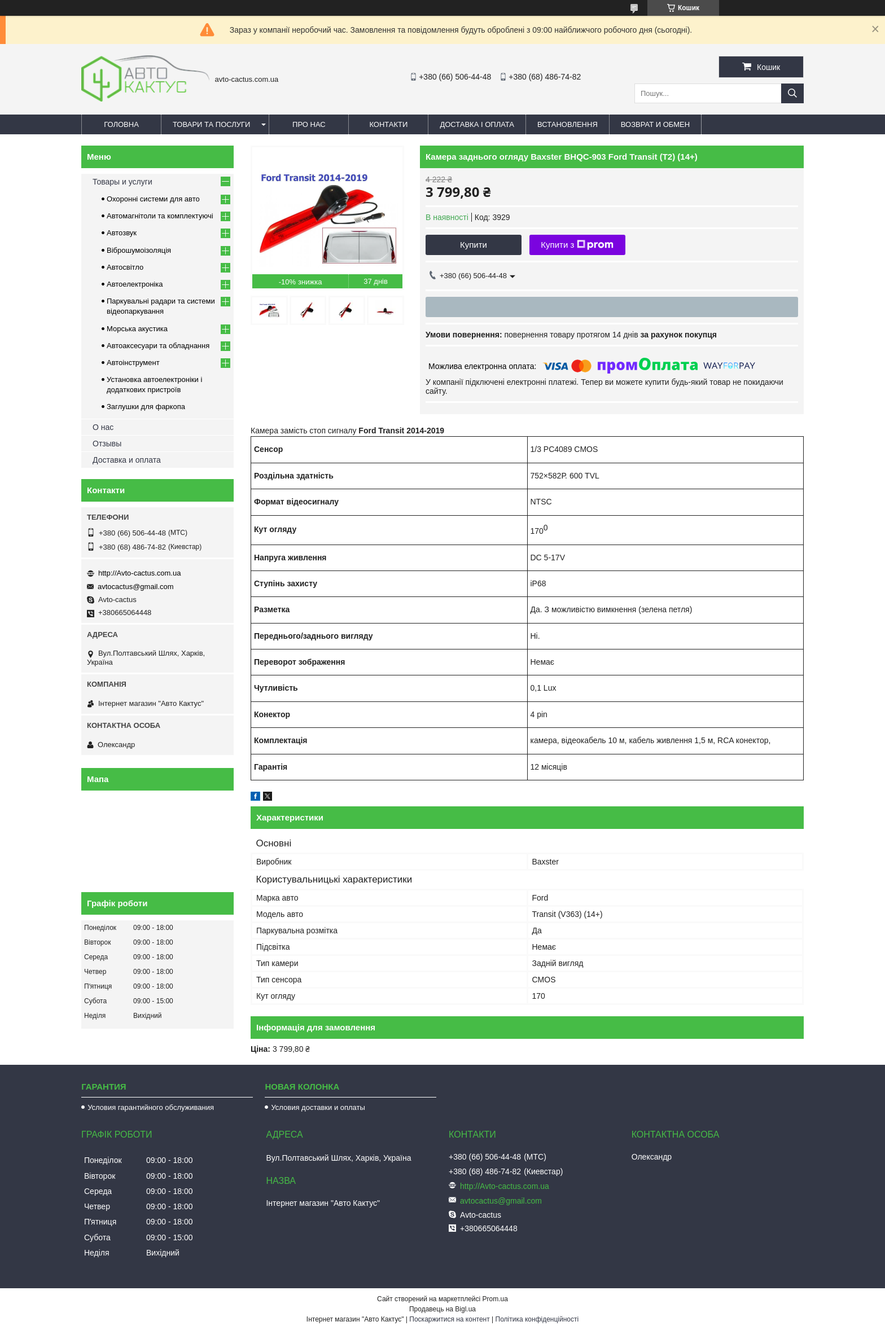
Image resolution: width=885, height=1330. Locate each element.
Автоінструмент (133, 362)
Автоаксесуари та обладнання (158, 345)
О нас (103, 427)
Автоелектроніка (135, 284)
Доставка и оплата (127, 459)
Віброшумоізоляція (139, 250)
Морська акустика (137, 328)
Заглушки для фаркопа (146, 406)
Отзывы (107, 443)
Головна (121, 124)
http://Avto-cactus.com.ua (139, 573)
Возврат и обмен (655, 124)
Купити (473, 244)
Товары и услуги (122, 181)
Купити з (577, 245)
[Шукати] (792, 93)
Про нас (309, 124)
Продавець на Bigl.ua (442, 1309)
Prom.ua (495, 1299)
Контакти (388, 124)
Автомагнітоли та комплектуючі (160, 216)
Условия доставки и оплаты (318, 1107)
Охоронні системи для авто (153, 199)
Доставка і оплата (477, 124)
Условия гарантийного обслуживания (150, 1107)
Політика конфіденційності (537, 1319)
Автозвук (122, 233)
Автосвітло (125, 267)
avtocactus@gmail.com (136, 586)
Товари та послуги (211, 124)
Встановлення (567, 124)
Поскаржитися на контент (449, 1319)
